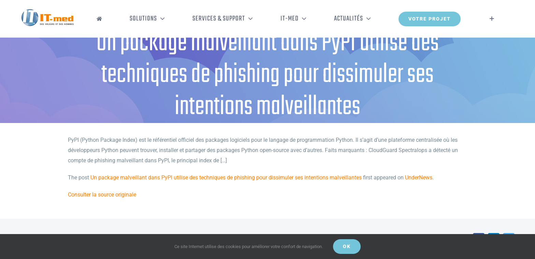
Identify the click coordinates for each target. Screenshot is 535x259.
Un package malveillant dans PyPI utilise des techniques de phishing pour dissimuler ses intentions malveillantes (226, 177)
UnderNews (418, 177)
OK (347, 246)
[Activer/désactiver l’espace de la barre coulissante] (491, 18)
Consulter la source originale (102, 194)
